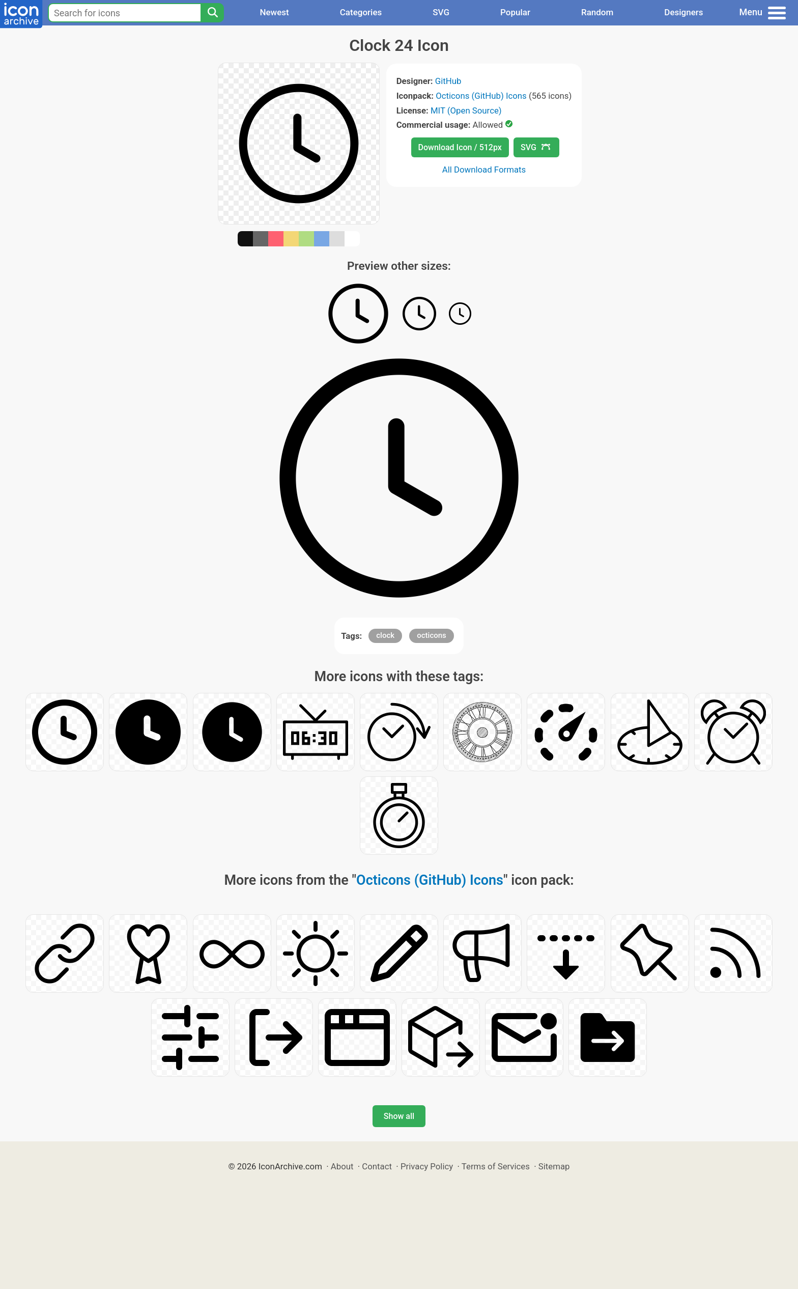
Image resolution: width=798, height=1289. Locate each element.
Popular (515, 12)
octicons (431, 635)
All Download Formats (484, 169)
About (342, 1166)
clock (385, 635)
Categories (361, 12)
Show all (399, 1116)
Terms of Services (496, 1166)
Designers (683, 12)
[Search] (212, 12)
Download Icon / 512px (460, 147)
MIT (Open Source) (466, 110)
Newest (274, 12)
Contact (377, 1166)
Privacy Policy (427, 1166)
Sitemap (554, 1166)
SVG (441, 12)
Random (597, 12)
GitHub (448, 81)
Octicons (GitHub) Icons (481, 96)
